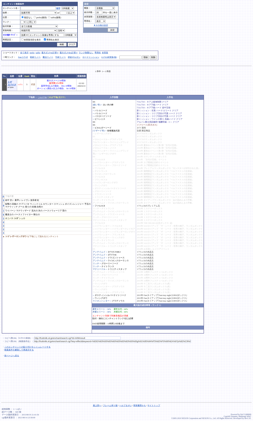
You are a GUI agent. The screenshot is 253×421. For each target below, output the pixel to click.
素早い (18, 200)
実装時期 (81, 76)
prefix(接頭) (40, 17)
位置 (20, 76)
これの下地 (42, 97)
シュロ (22, 218)
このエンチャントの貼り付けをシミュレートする (27, 347)
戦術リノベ (35, 57)
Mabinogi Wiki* (244, 416)
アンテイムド (99, 203)
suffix (38, 53)
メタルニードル (100, 139)
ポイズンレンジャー (74, 204)
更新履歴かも (139, 405)
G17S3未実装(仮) (109, 57)
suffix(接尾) (54, 17)
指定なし (26, 17)
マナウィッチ (11, 207)
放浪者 (33, 200)
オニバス (9, 218)
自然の (40, 207)
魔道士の (9, 214)
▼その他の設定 (101, 25)
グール (21, 207)
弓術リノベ (60, 57)
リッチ (96, 200)
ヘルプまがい (125, 405)
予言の (87, 204)
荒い (95, 154)
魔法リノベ (48, 57)
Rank (26, 76)
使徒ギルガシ (74, 57)
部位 (33, 76)
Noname (234, 416)
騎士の (37, 214)
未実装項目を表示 (31, 40)
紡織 (34, 207)
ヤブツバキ (24, 204)
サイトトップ (153, 405)
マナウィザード (23, 211)
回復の (15, 204)
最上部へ (97, 405)
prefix (32, 53)
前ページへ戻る (11, 356)
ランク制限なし (86, 53)
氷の (40, 211)
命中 (7, 200)
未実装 (105, 53)
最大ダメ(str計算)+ (50, 53)
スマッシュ (59, 204)
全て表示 (24, 53)
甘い (12, 200)
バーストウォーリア (52, 211)
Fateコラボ (23, 57)
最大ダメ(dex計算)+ (69, 53)
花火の (34, 211)
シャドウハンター (101, 162)
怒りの (28, 207)
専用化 (98, 53)
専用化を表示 (51, 40)
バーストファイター (23, 214)
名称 (12, 76)
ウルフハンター (100, 142)
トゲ (16, 218)
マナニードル (99, 220)
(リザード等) (99, 131)
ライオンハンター (101, 286)
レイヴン (25, 200)
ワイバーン (10, 211)
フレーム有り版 (110, 405)
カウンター (48, 204)
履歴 (58, 8)
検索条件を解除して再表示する (19, 350)
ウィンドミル (36, 204)
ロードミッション (90, 57)
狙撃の (8, 204)
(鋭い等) (97, 105)
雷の (64, 211)
